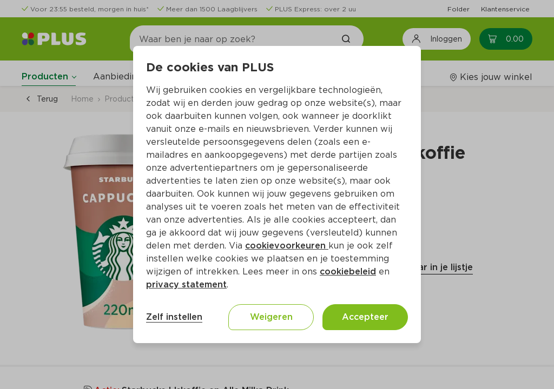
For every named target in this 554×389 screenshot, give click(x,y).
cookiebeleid (348, 271)
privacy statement (186, 284)
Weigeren (271, 317)
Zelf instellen (174, 317)
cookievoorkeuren (286, 245)
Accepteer (365, 317)
